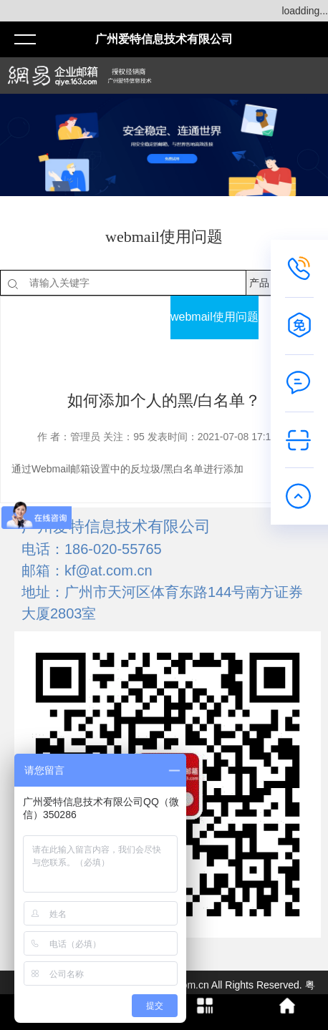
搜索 (305, 283)
